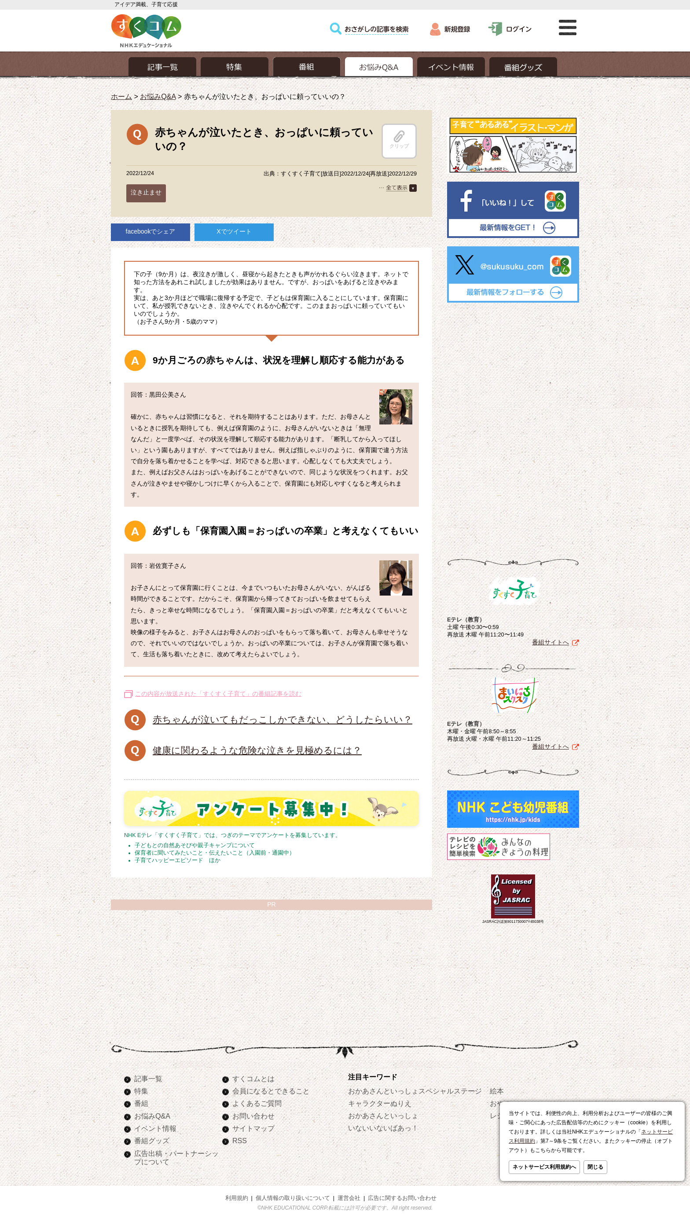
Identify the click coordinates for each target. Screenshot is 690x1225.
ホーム (121, 96)
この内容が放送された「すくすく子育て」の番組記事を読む (218, 693)
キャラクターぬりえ (379, 1103)
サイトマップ (253, 1128)
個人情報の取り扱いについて (293, 1198)
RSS (239, 1141)
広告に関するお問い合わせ (402, 1198)
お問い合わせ (253, 1116)
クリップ (399, 139)
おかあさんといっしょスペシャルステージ (415, 1091)
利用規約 (236, 1198)
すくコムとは (253, 1078)
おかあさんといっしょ (383, 1115)
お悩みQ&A (158, 96)
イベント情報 (155, 1128)
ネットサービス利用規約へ (544, 1167)
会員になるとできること (271, 1091)
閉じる (595, 1167)
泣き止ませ (146, 192)
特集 (141, 1091)
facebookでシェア (151, 231)
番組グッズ (151, 1141)
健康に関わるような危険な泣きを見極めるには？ (257, 750)
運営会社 (349, 1198)
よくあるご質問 (257, 1103)
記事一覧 (148, 1078)
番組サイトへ (550, 640)
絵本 (497, 1091)
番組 (141, 1103)
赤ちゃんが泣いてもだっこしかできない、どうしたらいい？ (282, 719)
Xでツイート (234, 231)
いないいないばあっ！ (383, 1128)
